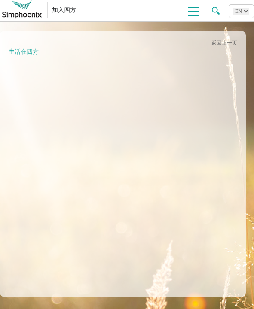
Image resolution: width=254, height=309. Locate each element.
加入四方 (64, 10)
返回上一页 (224, 43)
